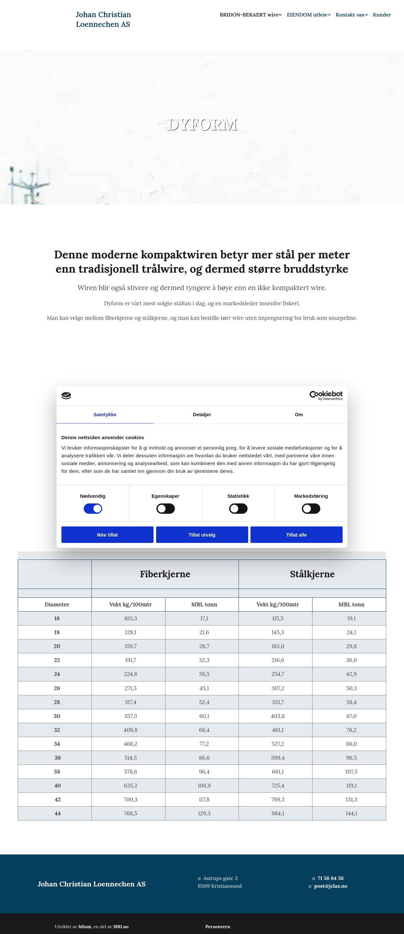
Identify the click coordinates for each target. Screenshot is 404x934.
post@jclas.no (330, 886)
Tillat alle (296, 534)
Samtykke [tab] (105, 414)
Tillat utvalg (201, 534)
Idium (85, 926)
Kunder (382, 14)
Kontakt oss (350, 14)
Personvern (217, 926)
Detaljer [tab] (202, 414)
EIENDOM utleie (307, 14)
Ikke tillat (107, 534)
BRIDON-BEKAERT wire (249, 14)
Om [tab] (299, 414)
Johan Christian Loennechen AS (103, 19)
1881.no (121, 926)
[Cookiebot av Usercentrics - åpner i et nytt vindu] (314, 396)
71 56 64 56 (331, 878)
